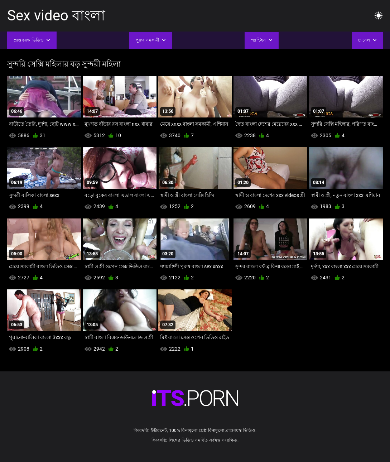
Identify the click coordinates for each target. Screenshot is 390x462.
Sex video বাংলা (56, 15)
